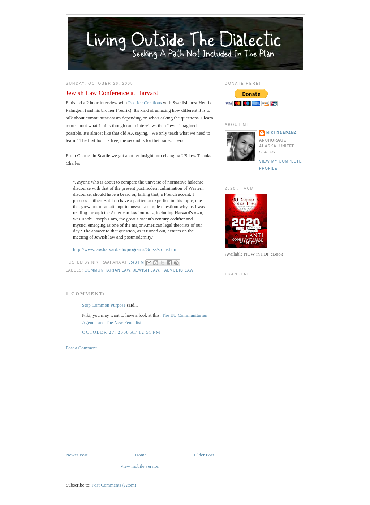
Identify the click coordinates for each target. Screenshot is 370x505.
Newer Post (76, 455)
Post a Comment (81, 347)
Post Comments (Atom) (114, 485)
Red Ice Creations (145, 102)
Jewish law (146, 270)
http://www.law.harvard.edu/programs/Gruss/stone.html (125, 249)
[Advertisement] (120, 400)
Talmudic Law (178, 270)
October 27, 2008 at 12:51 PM (121, 332)
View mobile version (139, 466)
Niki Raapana (281, 133)
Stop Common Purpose (104, 305)
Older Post (204, 455)
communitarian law (107, 270)
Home (141, 455)
